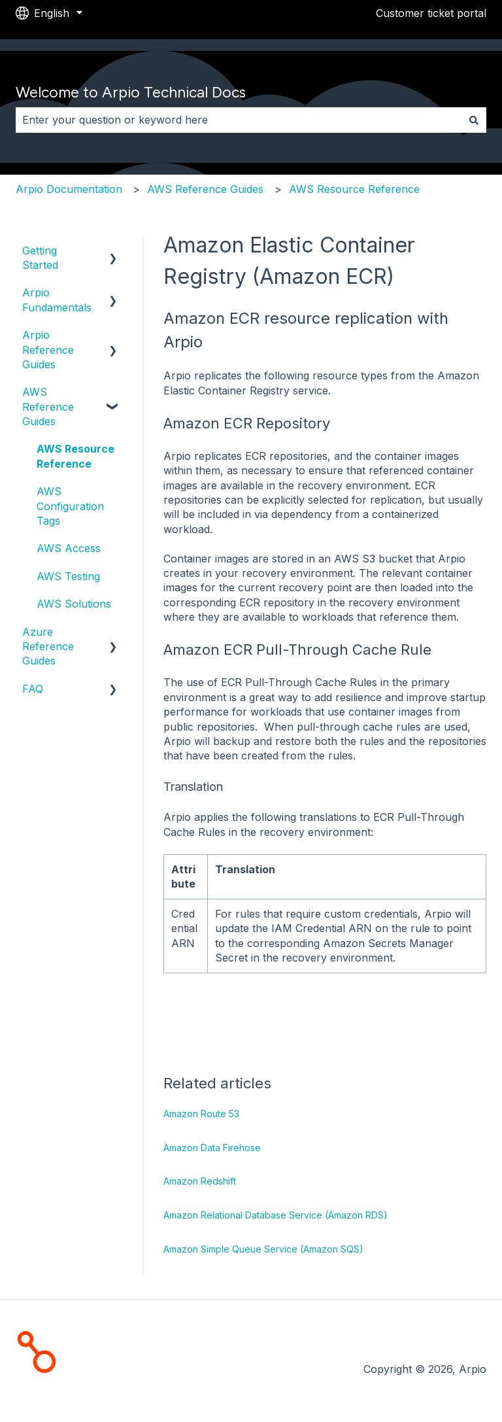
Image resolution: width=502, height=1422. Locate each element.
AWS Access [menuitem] (69, 548)
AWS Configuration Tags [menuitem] (70, 506)
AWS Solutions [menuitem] (74, 603)
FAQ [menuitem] (32, 688)
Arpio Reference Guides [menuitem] (48, 349)
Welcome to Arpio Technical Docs (131, 92)
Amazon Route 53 (201, 1113)
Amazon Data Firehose (212, 1147)
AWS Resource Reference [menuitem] (75, 456)
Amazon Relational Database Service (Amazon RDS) (275, 1215)
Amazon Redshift (199, 1181)
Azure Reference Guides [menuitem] (48, 646)
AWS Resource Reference (354, 189)
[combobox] (238, 119)
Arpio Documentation (69, 189)
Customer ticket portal (431, 13)
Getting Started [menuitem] (40, 257)
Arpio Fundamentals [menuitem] (57, 299)
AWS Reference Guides (205, 189)
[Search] (473, 119)
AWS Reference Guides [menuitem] (48, 406)
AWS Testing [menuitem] (68, 576)
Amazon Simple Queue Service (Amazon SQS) (263, 1249)
